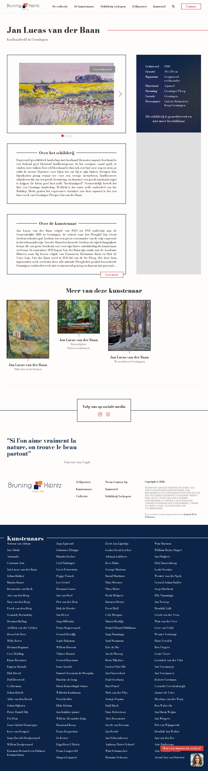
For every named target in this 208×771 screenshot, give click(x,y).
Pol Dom (12, 718)
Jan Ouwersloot (115, 673)
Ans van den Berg (18, 595)
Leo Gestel (63, 582)
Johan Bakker (15, 576)
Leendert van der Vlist (169, 660)
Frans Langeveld (67, 751)
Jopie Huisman (65, 641)
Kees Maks (112, 563)
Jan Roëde (111, 731)
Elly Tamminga (164, 595)
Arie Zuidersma (164, 744)
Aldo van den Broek (19, 699)
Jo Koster (62, 738)
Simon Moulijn (114, 621)
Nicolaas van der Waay (169, 699)
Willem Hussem (66, 647)
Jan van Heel (64, 595)
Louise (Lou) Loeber (118, 550)
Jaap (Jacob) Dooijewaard (23, 738)
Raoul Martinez (115, 576)
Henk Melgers (114, 595)
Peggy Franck (65, 576)
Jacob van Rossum (117, 725)
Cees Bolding (15, 654)
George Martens (115, 569)
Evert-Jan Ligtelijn (116, 544)
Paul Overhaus (114, 680)
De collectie (60, 6)
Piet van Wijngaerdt (167, 725)
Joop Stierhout (164, 589)
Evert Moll (112, 608)
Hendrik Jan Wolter (167, 731)
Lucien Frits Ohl (115, 667)
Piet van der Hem (67, 602)
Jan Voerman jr (164, 667)
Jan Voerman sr (164, 673)
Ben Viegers (162, 647)
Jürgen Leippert (66, 757)
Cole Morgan (113, 615)
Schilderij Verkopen (118, 496)
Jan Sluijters (162, 556)
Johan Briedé (15, 693)
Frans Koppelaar (67, 731)
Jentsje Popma (114, 699)
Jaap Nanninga (114, 634)
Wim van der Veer (166, 621)
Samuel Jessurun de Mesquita (75, 673)
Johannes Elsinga (67, 550)
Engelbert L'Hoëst (67, 744)
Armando (13, 556)
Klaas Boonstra (16, 660)
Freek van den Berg (19, 608)
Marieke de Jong (66, 680)
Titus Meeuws (113, 582)
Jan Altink (13, 550)
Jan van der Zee (164, 738)
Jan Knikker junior (68, 712)
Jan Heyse (62, 615)
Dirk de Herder (65, 608)
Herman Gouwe (66, 589)
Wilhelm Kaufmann (68, 693)
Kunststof (159, 6)
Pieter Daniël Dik (17, 712)
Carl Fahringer (65, 563)
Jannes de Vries (165, 693)
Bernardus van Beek (20, 589)
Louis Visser (162, 654)
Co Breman (14, 686)
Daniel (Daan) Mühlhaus (120, 628)
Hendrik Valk (163, 608)
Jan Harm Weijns (165, 712)
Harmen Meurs (114, 602)
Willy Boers (14, 641)
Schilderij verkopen (113, 6)
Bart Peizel (112, 686)
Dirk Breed (14, 673)
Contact (191, 6)
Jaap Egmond (64, 544)
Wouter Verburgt (165, 634)
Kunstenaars (84, 489)
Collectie (82, 496)
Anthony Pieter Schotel (119, 744)
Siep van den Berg (18, 602)
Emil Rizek (112, 706)
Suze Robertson (115, 712)
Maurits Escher (65, 556)
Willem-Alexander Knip (71, 718)
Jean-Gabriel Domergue (22, 725)
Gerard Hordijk (66, 634)
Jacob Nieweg (114, 654)
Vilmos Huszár (65, 654)
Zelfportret (139, 6)
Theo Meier (112, 589)
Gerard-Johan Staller (168, 582)
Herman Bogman (17, 647)
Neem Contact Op (116, 482)
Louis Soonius (163, 569)
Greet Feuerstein (66, 569)
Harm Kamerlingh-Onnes (72, 686)
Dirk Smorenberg (166, 563)
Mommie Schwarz (116, 757)
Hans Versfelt (163, 641)
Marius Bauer (15, 582)
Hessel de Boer (16, 634)
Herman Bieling (17, 621)
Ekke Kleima (64, 706)
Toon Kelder (64, 699)
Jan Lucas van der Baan (22, 569)
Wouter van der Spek (168, 576)
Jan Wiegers (162, 718)
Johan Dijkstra (16, 706)
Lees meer (111, 275)
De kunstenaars (84, 6)
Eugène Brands (16, 667)
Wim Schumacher (116, 751)
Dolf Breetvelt (16, 680)
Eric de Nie (112, 647)
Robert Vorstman (165, 680)
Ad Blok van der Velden (22, 628)
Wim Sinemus (163, 544)
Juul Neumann (114, 641)
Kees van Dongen (18, 731)
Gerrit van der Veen (167, 615)
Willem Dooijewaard (20, 744)
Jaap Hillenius (65, 621)
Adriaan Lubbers (116, 556)
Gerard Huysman (67, 660)
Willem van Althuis (19, 544)
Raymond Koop (66, 725)
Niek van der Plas (116, 693)
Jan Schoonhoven (116, 738)
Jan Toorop (162, 602)
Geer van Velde (164, 628)
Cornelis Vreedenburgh (170, 686)
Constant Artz (15, 563)
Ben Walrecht (163, 706)
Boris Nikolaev (114, 660)
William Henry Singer (168, 550)
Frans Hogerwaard (68, 628)
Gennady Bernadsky (19, 615)
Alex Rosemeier (115, 718)
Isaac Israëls (64, 667)
